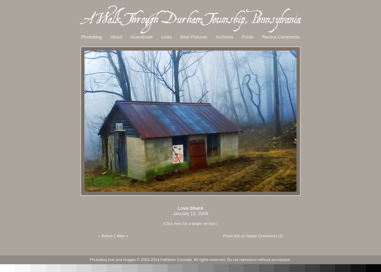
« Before (105, 236)
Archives (224, 37)
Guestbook (142, 37)
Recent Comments (281, 37)
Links (166, 37)
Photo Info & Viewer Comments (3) (253, 236)
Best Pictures (193, 37)
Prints (247, 37)
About (116, 37)
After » (122, 236)
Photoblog (91, 37)
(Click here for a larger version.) (190, 223)
